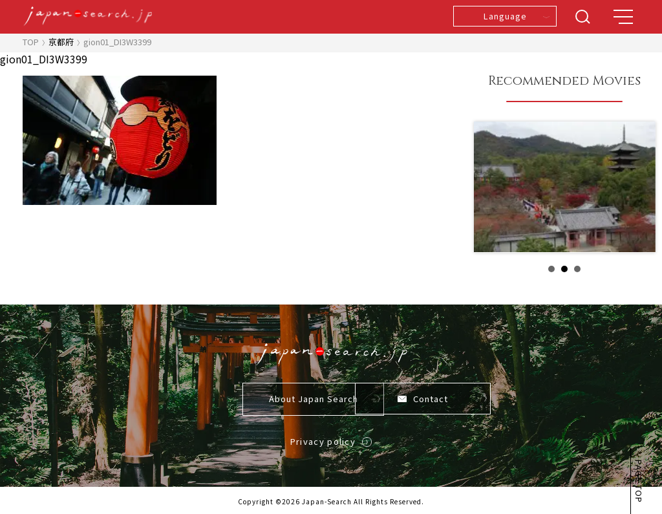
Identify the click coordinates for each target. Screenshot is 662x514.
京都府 (61, 42)
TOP (31, 42)
